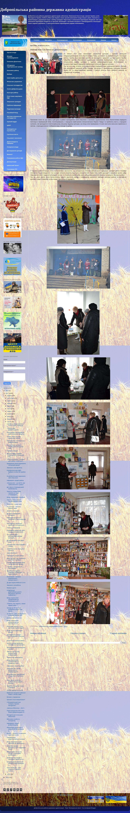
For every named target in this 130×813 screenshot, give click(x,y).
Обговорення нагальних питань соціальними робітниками (14, 753)
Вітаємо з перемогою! (13, 697)
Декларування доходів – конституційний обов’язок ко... (15, 636)
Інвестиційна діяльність (15, 78)
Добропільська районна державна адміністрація (45, 9)
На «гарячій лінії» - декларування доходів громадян (14, 536)
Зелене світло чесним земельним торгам (13, 437)
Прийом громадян (12, 451)
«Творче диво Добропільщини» (13, 429)
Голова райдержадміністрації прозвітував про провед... (16, 563)
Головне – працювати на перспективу (14, 567)
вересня (10, 403)
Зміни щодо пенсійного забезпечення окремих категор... (14, 681)
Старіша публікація (118, 633)
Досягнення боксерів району (16, 640)
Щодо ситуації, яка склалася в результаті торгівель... (16, 559)
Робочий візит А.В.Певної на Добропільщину (16, 441)
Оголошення (91, 40)
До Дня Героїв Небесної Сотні (16, 582)
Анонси (113, 40)
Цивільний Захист (13, 165)
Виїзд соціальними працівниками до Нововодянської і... (13, 599)
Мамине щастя (11, 588)
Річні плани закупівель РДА (14, 97)
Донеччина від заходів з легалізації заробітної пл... (16, 758)
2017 (7, 393)
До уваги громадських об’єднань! (13, 514)
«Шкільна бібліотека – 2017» (16, 708)
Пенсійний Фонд (12, 112)
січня (9, 774)
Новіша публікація (38, 633)
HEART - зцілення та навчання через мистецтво (16, 734)
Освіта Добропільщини (14, 89)
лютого (9, 421)
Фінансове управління (14, 81)
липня (9, 408)
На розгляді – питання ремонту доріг (14, 507)
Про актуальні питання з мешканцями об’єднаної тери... (15, 446)
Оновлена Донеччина (14, 61)
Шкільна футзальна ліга (14, 618)
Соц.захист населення (14, 138)
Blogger (93, 808)
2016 (7, 777)
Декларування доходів (14, 150)
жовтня (9, 401)
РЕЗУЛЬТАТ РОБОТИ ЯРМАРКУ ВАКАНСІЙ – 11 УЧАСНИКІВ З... (16, 572)
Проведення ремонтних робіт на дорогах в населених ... (16, 531)
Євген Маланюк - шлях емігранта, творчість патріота (14, 769)
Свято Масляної (12, 553)
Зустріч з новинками (13, 511)
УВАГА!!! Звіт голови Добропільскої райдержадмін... (13, 653)
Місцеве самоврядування (12, 57)
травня (9, 414)
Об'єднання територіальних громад (15, 66)
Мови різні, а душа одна (14, 504)
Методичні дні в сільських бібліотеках (15, 715)
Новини (103, 40)
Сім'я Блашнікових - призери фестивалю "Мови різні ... (16, 460)
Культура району (12, 92)
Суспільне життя (12, 134)
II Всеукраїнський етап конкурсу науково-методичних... (14, 703)
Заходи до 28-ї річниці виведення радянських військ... (14, 609)
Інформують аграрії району (15, 480)
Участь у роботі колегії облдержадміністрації (14, 500)
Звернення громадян (14, 101)
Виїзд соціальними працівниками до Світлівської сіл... (13, 622)
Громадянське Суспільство (11, 129)
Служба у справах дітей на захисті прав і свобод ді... (15, 424)
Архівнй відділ (12, 121)
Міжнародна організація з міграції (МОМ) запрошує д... (15, 729)
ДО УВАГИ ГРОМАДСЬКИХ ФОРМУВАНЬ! (15, 488)
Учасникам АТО (12, 169)
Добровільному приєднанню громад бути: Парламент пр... (15, 676)
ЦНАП (9, 125)
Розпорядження (62, 40)
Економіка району (13, 70)
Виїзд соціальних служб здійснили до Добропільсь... (16, 742)
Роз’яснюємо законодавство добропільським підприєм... (16, 433)
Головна (36, 40)
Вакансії (9, 154)
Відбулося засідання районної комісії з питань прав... (16, 693)
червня (9, 411)
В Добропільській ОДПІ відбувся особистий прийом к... (16, 472)
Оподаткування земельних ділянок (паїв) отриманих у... (15, 763)
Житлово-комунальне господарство (14, 117)
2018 (7, 390)
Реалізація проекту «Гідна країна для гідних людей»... (16, 627)
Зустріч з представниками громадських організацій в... (16, 644)
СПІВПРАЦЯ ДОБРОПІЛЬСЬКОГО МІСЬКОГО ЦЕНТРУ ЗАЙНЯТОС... (14, 593)
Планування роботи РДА (15, 158)
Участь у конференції (13, 527)
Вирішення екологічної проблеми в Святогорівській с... (16, 519)
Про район (48, 40)
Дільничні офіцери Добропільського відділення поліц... (16, 747)
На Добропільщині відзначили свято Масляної (16, 476)
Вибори (9, 74)
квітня (9, 416)
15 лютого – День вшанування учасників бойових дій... (16, 614)
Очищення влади (12, 147)
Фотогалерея (77, 40)
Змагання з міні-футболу (14, 467)
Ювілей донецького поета (15, 690)
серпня (9, 406)
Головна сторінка (78, 633)
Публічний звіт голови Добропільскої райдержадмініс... (13, 670)
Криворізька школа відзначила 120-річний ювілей (16, 464)
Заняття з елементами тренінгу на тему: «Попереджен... (14, 493)
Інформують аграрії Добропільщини (13, 724)
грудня (9, 395)
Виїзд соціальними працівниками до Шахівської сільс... (13, 661)
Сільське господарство (14, 85)
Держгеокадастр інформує (12, 142)
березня (10, 419)
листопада (10, 398)
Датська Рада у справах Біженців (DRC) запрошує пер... (15, 455)
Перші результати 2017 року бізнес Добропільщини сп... (16, 711)
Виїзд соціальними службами (16, 497)
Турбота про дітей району (15, 657)
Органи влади (11, 52)
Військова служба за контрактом (13, 719)
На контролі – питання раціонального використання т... (14, 578)
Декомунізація (11, 162)
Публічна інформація (14, 105)
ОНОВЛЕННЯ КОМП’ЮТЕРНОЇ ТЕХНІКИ (16, 738)
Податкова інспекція (13, 109)
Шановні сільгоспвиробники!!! (16, 699)
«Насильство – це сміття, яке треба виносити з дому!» (16, 483)
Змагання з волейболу (14, 585)
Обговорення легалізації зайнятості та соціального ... (16, 524)
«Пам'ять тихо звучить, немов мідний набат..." (16, 604)
